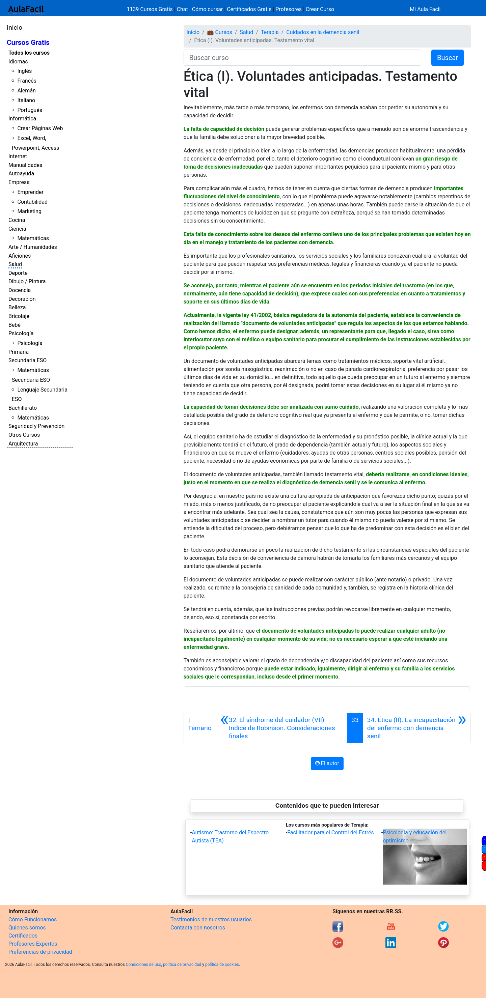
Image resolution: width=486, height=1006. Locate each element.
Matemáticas (33, 238)
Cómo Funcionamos (32, 919)
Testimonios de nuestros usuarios (211, 919)
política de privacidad (182, 964)
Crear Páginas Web (40, 128)
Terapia (270, 32)
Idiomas (18, 61)
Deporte (18, 273)
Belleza (17, 307)
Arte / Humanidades (32, 247)
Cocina (16, 220)
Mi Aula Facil (425, 9)
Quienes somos (27, 927)
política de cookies (222, 964)
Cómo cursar (207, 9)
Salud (15, 264)
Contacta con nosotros (197, 927)
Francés (26, 81)
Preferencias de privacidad (40, 952)
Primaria (18, 352)
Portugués (29, 110)
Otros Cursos (24, 435)
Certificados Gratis (249, 9)
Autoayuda (21, 173)
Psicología (20, 333)
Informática (22, 118)
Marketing (29, 211)
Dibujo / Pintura (27, 281)
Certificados (22, 935)
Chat (182, 9)
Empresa (19, 182)
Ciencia (17, 229)
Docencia (19, 290)
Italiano (26, 100)
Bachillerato (22, 408)
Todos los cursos (29, 53)
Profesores (288, 9)
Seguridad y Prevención (36, 426)
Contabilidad (32, 202)
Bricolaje (18, 316)
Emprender (30, 192)
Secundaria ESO (27, 360)
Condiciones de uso (143, 964)
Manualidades (25, 165)
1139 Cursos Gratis (150, 9)
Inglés (24, 71)
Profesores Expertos (32, 944)
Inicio (14, 27)
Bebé (14, 325)
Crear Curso (320, 9)
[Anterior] (281, 728)
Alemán (26, 90)
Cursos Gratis (28, 42)
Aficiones (19, 256)
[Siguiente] (417, 728)
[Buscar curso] (302, 58)
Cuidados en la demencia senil (322, 32)
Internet (17, 156)
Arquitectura (23, 443)
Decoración (22, 299)
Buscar (447, 58)
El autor (327, 763)
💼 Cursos (219, 32)
